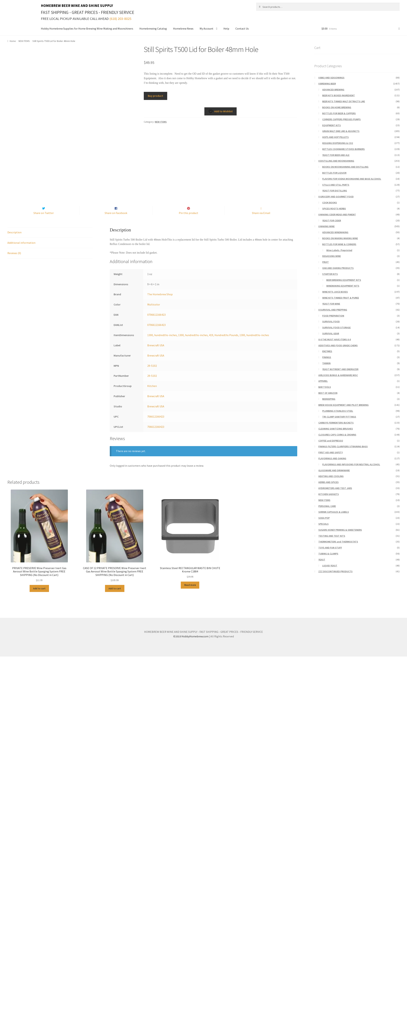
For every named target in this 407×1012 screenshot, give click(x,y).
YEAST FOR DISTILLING (334, 190)
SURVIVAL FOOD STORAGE (336, 327)
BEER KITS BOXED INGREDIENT (338, 95)
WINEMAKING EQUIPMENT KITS (342, 285)
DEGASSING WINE (331, 256)
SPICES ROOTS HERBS (334, 208)
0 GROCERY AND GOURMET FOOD (336, 196)
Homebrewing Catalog (153, 28)
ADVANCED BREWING (333, 89)
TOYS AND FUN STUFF (330, 547)
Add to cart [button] (39, 595)
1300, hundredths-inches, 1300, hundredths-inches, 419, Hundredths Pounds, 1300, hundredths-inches (208, 342)
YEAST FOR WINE (331, 303)
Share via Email (261, 220)
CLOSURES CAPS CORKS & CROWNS (337, 434)
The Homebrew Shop (160, 302)
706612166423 (155, 424)
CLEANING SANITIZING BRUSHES (335, 428)
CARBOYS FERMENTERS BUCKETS (336, 422)
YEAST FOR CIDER (331, 220)
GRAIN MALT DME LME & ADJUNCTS (340, 131)
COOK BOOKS (329, 202)
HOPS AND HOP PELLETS (335, 137)
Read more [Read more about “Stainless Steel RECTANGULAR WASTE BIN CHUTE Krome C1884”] (190, 592)
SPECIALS (323, 523)
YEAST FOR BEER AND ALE (335, 155)
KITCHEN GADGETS (328, 494)
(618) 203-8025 (120, 18)
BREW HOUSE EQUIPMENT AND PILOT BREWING (343, 404)
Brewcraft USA (155, 352)
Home (13, 41)
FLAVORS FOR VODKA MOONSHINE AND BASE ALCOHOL (351, 178)
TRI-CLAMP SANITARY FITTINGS (339, 416)
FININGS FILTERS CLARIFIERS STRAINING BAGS (343, 446)
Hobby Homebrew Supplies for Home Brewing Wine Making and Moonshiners (87, 28)
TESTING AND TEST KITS (331, 535)
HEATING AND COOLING (331, 476)
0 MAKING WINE (326, 226)
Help (226, 28)
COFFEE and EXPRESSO (330, 440)
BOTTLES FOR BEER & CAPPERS (339, 113)
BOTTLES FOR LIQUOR (334, 172)
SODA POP (324, 517)
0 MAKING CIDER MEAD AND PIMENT (337, 214)
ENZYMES (327, 351)
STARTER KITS (330, 274)
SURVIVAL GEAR (330, 333)
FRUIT (325, 262)
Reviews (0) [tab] (14, 260)
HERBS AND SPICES (328, 482)
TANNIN (326, 363)
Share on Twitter (43, 220)
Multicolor (153, 312)
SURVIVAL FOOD (331, 321)
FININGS (326, 357)
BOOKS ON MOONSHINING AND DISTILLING (345, 166)
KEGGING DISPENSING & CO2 (337, 143)
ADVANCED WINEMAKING (335, 232)
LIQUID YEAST (329, 565)
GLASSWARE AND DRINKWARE (334, 470)
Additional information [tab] (21, 250)
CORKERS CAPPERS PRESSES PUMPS (341, 119)
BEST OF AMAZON (327, 393)
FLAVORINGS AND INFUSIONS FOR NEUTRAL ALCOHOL (351, 464)
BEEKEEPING (328, 399)
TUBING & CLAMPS (328, 553)
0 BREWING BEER (327, 83)
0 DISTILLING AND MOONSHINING (336, 160)
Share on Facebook (116, 220)
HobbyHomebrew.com (194, 643)
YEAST (321, 559)
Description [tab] (14, 239)
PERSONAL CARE (327, 506)
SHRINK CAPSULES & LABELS (333, 511)
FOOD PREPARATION (333, 315)
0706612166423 (156, 322)
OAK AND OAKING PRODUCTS (338, 268)
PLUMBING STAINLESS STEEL (337, 410)
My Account (206, 28)
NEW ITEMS (24, 41)
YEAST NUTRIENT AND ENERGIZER (340, 369)
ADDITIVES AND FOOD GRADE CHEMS (338, 345)
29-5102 (152, 373)
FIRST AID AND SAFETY (330, 452)
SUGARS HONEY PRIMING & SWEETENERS (340, 529)
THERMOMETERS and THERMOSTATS (338, 541)
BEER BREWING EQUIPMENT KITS (343, 280)
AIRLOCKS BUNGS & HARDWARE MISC (338, 375)
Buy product (155, 95)
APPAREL (323, 381)
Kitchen (152, 393)
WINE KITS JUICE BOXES (335, 291)
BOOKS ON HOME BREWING (336, 107)
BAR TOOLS (324, 387)
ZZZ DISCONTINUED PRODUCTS (335, 571)
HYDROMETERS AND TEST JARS (335, 488)
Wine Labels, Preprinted (339, 250)
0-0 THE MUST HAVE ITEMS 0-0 (334, 339)
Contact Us (242, 28)
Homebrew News (183, 28)
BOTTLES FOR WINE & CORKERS (339, 244)
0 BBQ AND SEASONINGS (331, 77)
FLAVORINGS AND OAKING (332, 458)
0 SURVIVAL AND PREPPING (332, 309)
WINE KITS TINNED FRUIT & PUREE (340, 297)
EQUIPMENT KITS (331, 125)
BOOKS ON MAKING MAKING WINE (340, 238)
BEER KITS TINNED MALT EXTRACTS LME (343, 101)
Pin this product (188, 220)
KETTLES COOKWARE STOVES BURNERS (343, 149)
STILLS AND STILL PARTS (335, 184)
